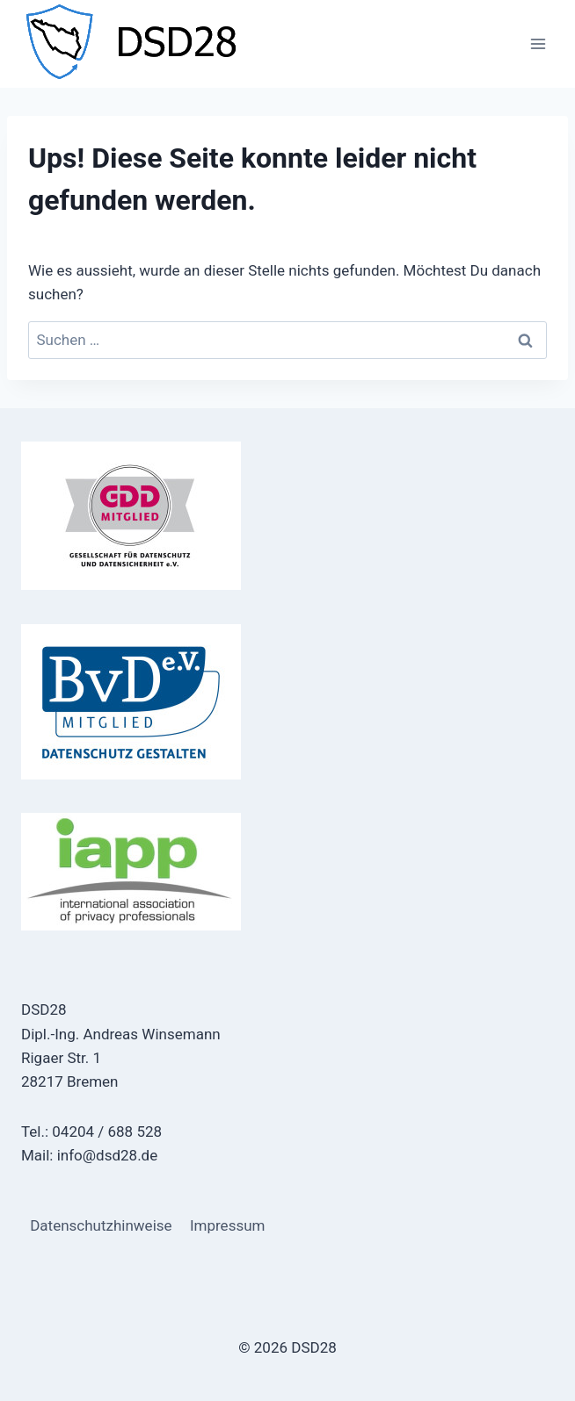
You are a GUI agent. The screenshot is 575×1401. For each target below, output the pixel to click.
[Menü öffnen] (537, 43)
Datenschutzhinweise (100, 1225)
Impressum (228, 1225)
